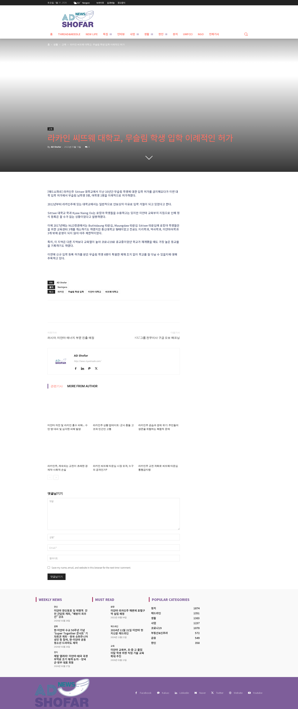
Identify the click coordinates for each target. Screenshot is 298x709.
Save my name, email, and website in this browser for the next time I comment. (91, 567)
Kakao (165, 693)
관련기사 (57, 386)
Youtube (257, 693)
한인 (56, 607)
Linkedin (184, 693)
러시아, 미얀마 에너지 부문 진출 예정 (71, 337)
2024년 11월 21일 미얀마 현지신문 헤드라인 (127, 631)
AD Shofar (56, 146)
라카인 (61, 291)
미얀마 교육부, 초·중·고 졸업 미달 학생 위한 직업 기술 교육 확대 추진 (127, 653)
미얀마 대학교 (94, 291)
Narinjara (62, 287)
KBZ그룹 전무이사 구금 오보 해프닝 (157, 337)
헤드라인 (114, 626)
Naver (202, 693)
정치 (56, 652)
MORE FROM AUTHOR (82, 386)
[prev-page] (50, 477)
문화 (56, 626)
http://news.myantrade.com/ (87, 360)
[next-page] (56, 477)
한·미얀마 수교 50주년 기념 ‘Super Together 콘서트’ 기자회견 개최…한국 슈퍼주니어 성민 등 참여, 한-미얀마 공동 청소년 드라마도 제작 (71, 636)
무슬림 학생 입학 (76, 291)
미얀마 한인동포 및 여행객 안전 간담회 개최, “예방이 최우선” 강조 (70, 614)
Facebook (145, 693)
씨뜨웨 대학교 (111, 291)
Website (238, 693)
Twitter (219, 693)
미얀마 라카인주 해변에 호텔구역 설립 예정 (128, 612)
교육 (64, 44)
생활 (55, 44)
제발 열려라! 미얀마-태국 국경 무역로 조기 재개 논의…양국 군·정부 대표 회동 (71, 659)
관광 (112, 607)
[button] (245, 34)
